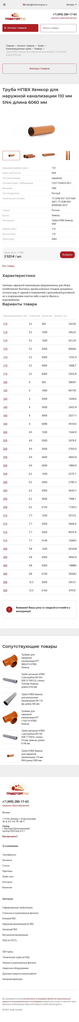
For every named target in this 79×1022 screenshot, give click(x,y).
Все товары (8, 266)
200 (5, 432)
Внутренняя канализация (15, 935)
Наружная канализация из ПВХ (18, 924)
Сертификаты (9, 855)
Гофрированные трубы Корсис (17, 907)
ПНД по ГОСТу (9, 940)
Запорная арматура (12, 979)
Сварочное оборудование (15, 968)
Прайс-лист (8, 876)
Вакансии (7, 887)
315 (5, 515)
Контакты (7, 882)
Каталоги (7, 860)
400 (5, 548)
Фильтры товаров (39, 68)
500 (5, 582)
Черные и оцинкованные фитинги (19, 963)
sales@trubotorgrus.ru (35, 4)
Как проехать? (10, 836)
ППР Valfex (7, 952)
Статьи (6, 865)
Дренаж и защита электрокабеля (19, 973)
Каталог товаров (15, 28)
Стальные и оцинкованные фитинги (20, 913)
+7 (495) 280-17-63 (65, 14)
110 (5, 323)
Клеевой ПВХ (9, 918)
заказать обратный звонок (64, 18)
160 (5, 382)
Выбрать (67, 254)
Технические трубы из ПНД (16, 957)
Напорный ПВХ (9, 929)
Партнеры (7, 871)
